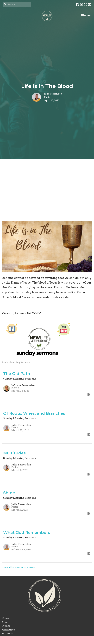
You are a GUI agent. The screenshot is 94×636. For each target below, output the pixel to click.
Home (5, 618)
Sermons (7, 633)
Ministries (8, 629)
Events (6, 625)
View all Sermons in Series (18, 567)
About (5, 622)
